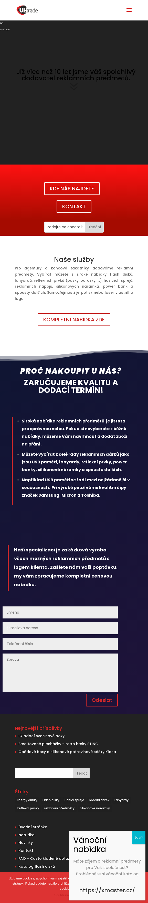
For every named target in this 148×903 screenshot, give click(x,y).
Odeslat (102, 700)
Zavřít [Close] (138, 837)
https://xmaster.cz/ (107, 890)
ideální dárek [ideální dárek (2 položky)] (99, 800)
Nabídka (26, 834)
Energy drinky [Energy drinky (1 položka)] (27, 800)
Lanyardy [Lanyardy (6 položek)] (121, 800)
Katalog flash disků (36, 866)
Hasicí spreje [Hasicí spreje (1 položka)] (74, 800)
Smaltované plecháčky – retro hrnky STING (58, 743)
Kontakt (25, 850)
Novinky (25, 842)
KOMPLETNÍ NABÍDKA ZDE (74, 319)
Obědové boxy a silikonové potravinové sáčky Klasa (67, 751)
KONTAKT (74, 206)
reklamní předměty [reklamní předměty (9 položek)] (59, 808)
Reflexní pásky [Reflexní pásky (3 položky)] (28, 808)
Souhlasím (62, 895)
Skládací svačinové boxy (41, 735)
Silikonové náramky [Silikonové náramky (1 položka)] (95, 808)
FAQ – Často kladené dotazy (45, 858)
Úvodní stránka (32, 827)
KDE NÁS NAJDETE (72, 188)
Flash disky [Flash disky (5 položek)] (51, 800)
